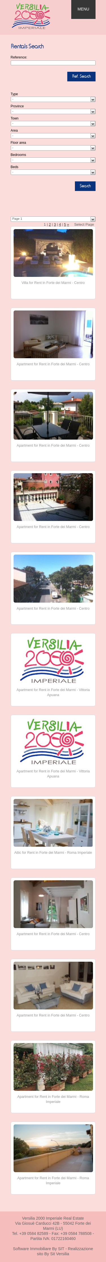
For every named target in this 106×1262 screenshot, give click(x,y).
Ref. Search (81, 76)
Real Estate (36, 16)
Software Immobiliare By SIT (38, 1248)
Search (85, 186)
